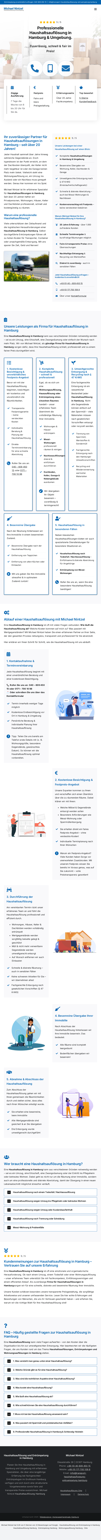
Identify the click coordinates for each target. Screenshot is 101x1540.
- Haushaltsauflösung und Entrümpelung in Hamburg (50, 1525)
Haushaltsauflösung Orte (71, 1490)
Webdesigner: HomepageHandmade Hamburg (59, 1517)
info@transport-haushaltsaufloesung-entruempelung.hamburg (73, 2)
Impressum (65, 1494)
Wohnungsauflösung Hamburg (71, 1528)
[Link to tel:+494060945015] (33, 68)
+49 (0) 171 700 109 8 (70, 289)
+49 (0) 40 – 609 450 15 (71, 283)
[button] (50, 1192)
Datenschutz (83, 1494)
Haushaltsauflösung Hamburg (30, 1493)
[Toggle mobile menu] (95, 9)
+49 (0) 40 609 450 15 (78, 1466)
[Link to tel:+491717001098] (49, 68)
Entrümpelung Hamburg (47, 1528)
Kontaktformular (79, 296)
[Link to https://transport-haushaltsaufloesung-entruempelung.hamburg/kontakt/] (64, 68)
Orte (86, 1528)
